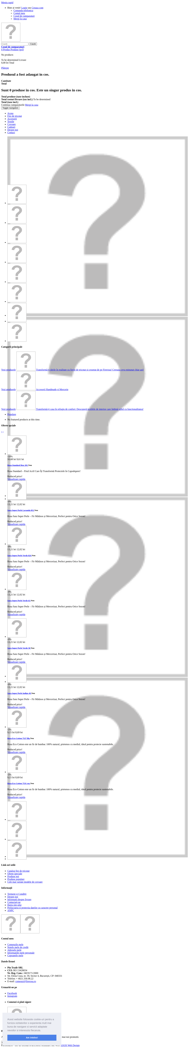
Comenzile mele (15, 944)
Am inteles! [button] (32, 1037)
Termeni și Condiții (16, 894)
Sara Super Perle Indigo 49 (19, 693)
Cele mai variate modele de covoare (25, 882)
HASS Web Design (70, 1045)
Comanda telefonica (23, 10)
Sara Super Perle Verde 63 (19, 600)
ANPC (10, 910)
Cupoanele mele (15, 955)
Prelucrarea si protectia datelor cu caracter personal (32, 907)
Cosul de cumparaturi (24, 16)
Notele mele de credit (17, 947)
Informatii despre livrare (19, 899)
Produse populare (16, 879)
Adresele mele (14, 950)
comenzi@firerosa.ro (25, 981)
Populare (11, 414)
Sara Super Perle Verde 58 (19, 648)
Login (24, 7)
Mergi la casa (20, 18)
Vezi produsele (8, 369)
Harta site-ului (14, 905)
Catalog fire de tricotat (18, 871)
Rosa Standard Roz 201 (17, 465)
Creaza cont (37, 7)
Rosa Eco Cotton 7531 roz (18, 783)
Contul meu (19, 13)
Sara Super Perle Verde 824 (19, 555)
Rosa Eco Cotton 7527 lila (18, 738)
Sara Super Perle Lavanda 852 (20, 510)
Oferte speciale (14, 873)
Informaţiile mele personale (20, 952)
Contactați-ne (14, 902)
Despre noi (12, 896)
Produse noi (13, 876)
